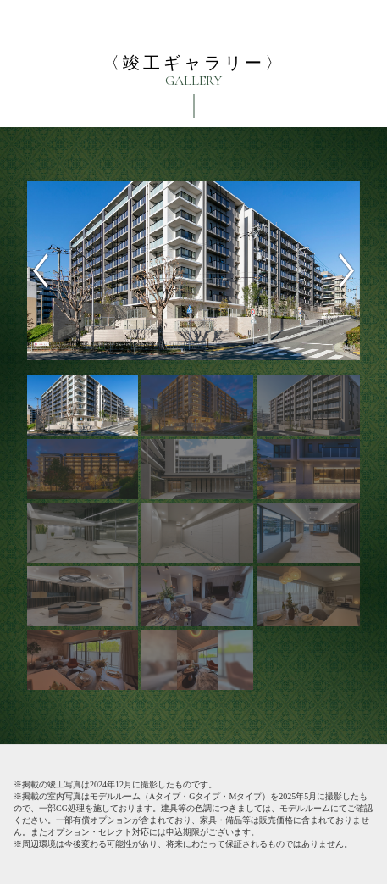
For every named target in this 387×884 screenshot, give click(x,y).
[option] (193, 270)
